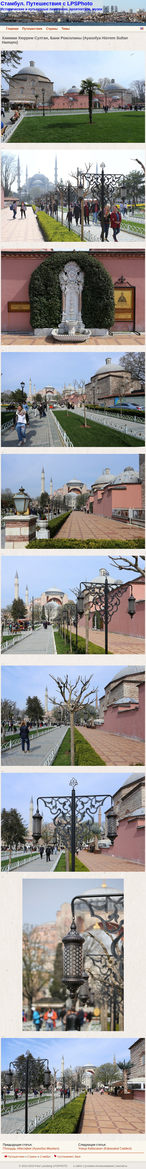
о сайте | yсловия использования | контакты (100, 1165)
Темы (66, 28)
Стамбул (45, 1156)
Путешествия (32, 28)
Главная (12, 28)
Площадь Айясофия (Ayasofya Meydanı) (31, 1148)
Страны (52, 28)
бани (78, 1156)
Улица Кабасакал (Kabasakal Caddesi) (105, 1148)
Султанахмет (65, 1156)
